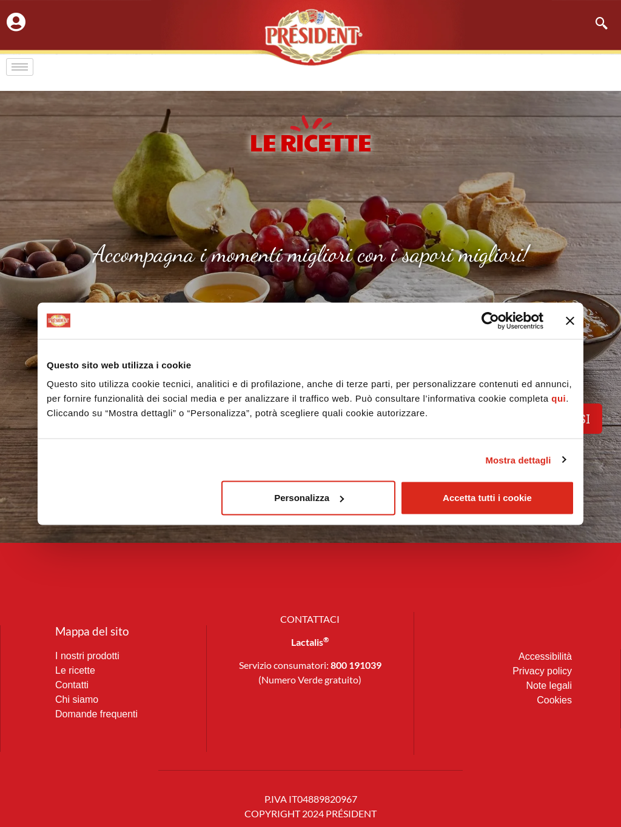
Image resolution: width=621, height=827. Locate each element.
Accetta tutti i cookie (487, 498)
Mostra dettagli (518, 459)
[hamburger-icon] (19, 67)
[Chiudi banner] (570, 320)
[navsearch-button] (595, 24)
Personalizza (309, 498)
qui (558, 398)
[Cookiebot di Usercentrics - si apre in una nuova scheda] (490, 320)
